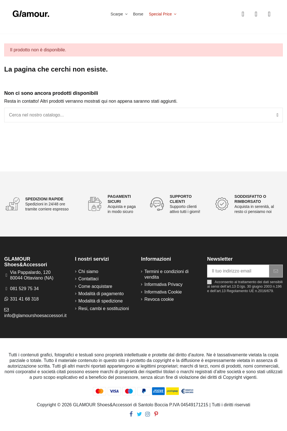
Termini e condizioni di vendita (166, 274)
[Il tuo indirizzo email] (238, 271)
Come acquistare (95, 286)
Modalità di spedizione (100, 301)
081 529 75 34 (24, 288)
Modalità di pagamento (101, 293)
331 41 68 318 (24, 299)
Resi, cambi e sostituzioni (103, 308)
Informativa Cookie (163, 292)
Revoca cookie (159, 299)
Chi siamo (88, 271)
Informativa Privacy (163, 284)
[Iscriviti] (276, 271)
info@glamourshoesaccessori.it (35, 315)
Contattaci (88, 278)
